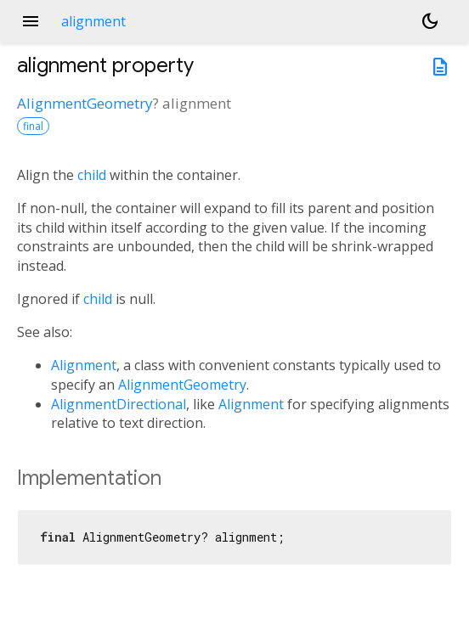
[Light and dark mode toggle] (430, 21)
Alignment (83, 365)
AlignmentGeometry (85, 103)
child (91, 175)
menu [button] (30, 21)
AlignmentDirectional (118, 404)
